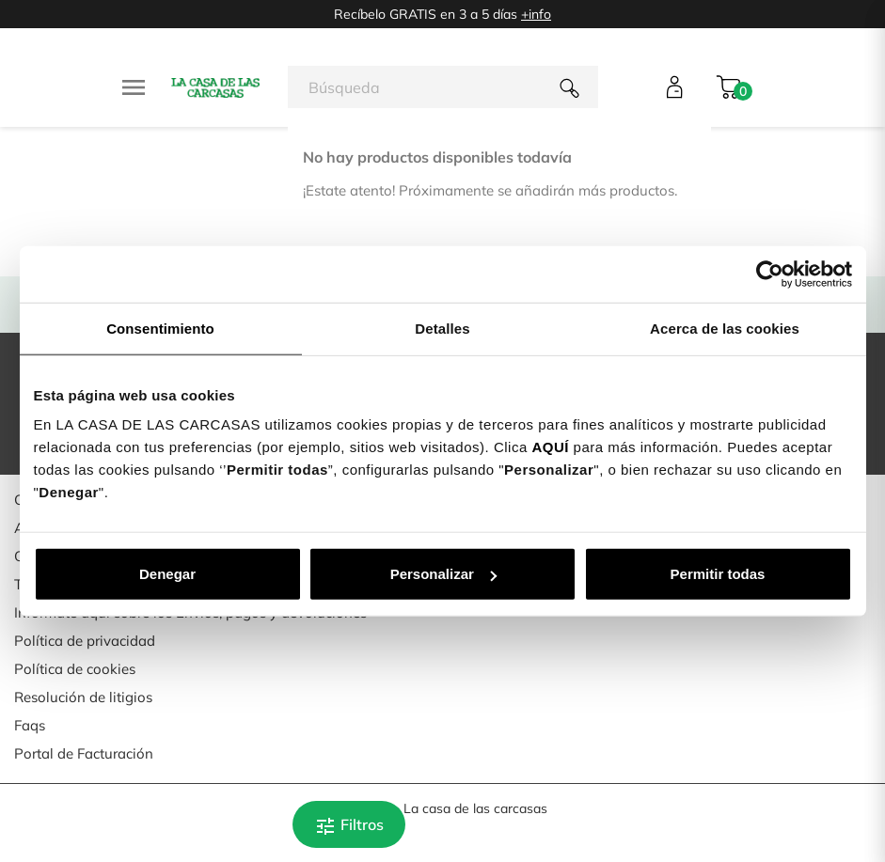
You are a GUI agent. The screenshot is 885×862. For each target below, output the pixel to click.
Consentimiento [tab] (160, 328)
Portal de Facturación (83, 753)
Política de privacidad (84, 641)
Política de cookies (74, 669)
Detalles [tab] (442, 328)
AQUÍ (550, 447)
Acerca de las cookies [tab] (724, 328)
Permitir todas (718, 574)
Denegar (167, 574)
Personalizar (443, 574)
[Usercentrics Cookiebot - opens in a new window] (769, 273)
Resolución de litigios (83, 697)
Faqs (29, 725)
